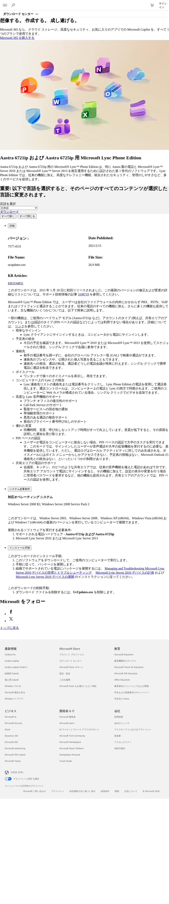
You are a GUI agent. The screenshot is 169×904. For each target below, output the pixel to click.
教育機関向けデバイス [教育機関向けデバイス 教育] (125, 660)
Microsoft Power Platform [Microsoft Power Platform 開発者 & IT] (71, 748)
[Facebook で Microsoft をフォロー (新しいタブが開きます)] (11, 613)
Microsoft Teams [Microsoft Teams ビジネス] (13, 760)
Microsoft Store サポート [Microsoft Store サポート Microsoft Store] (71, 667)
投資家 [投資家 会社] (117, 735)
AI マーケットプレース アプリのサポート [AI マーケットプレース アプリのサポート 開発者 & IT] (79, 729)
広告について (130, 791)
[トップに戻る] (9, 627)
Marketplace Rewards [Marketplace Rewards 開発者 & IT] (69, 754)
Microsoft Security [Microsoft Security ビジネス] (13, 723)
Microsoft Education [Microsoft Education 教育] (123, 654)
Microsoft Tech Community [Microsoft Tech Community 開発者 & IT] (72, 735)
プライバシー (57, 791)
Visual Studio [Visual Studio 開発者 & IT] (65, 760)
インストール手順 (19, 547)
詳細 (12, 225)
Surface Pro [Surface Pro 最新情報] (10, 654)
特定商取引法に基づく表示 (82, 791)
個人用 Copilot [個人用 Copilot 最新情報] (12, 679)
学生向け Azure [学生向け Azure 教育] (121, 698)
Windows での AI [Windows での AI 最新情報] (13, 686)
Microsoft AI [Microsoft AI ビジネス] (10, 716)
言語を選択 (8, 203)
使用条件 (105, 791)
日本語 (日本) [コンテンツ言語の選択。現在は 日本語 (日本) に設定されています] (17, 772)
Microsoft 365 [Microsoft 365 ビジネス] (11, 742)
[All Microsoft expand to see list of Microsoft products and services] (5, 5)
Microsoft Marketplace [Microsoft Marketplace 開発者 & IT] (70, 742)
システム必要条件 (19, 488)
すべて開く (8, 216)
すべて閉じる (27, 216)
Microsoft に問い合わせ (34, 791)
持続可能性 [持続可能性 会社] (119, 748)
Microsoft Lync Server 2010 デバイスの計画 (125, 572)
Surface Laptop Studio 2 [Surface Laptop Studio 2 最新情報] (16, 667)
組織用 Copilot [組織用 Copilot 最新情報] (12, 673)
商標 (117, 791)
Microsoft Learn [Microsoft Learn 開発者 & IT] (66, 723)
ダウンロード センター (18, 14)
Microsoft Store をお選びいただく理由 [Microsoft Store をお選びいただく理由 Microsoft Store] (77, 686)
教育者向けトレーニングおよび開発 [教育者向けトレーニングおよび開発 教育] (131, 686)
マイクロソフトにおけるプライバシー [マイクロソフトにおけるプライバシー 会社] (132, 729)
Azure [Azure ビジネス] (7, 729)
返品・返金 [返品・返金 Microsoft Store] (64, 673)
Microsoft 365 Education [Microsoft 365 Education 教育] (126, 673)
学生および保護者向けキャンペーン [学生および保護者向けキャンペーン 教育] (131, 692)
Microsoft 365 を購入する (17, 37)
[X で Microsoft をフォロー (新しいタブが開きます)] (11, 621)
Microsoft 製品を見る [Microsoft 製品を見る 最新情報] (15, 692)
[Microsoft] (84, 3)
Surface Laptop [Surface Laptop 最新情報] (12, 660)
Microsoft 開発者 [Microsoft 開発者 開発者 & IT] (67, 716)
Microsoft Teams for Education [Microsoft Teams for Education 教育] (128, 667)
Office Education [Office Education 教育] (122, 679)
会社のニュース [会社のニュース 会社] (121, 723)
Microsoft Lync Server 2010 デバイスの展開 (45, 576)
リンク (19, 326)
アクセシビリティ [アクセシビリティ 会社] (123, 742)
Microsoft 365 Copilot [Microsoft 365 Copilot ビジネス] (15, 754)
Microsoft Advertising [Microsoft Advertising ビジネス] (15, 748)
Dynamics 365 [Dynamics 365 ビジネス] (11, 735)
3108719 (83, 294)
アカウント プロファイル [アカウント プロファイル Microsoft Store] (71, 654)
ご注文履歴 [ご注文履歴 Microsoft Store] (64, 679)
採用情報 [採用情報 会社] (118, 716)
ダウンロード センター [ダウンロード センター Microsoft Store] (70, 660)
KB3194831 (15, 283)
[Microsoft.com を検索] (13, 5)
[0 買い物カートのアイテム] (153, 5)
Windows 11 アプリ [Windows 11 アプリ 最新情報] (14, 698)
